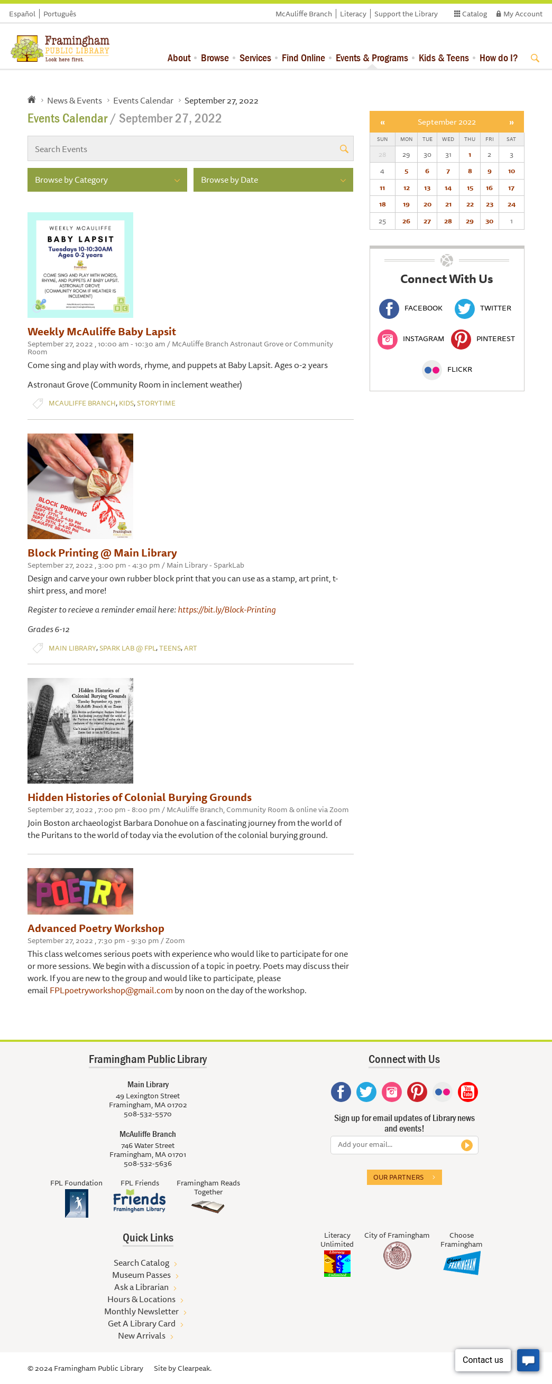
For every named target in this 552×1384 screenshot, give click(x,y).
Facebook (411, 308)
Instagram (411, 338)
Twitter (483, 308)
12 (406, 187)
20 (427, 204)
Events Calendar (143, 100)
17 (511, 187)
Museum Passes (141, 1274)
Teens (170, 648)
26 (406, 220)
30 (489, 220)
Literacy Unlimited (337, 1239)
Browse (215, 57)
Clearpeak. (194, 1368)
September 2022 (447, 122)
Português (59, 14)
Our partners (398, 1177)
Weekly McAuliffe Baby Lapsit (101, 331)
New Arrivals (141, 1335)
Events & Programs (372, 57)
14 (448, 187)
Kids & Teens (444, 57)
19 (406, 204)
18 (382, 204)
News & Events (74, 100)
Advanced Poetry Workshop (95, 928)
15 (470, 187)
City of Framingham (397, 1235)
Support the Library (406, 14)
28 (448, 220)
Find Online (303, 57)
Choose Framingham (461, 1239)
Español (22, 14)
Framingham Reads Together (208, 1187)
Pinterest (483, 338)
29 (470, 220)
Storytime (156, 403)
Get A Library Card (142, 1323)
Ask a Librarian (141, 1287)
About (179, 57)
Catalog (474, 13)
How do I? (499, 57)
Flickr (447, 369)
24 (512, 204)
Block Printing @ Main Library (102, 552)
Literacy (353, 14)
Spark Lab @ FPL (127, 648)
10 (511, 170)
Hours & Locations (141, 1299)
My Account (522, 13)
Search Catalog (141, 1262)
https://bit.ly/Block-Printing (226, 609)
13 (427, 187)
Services (255, 57)
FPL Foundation (76, 1183)
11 (382, 187)
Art (190, 648)
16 (489, 187)
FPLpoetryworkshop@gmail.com (111, 990)
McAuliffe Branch (303, 14)
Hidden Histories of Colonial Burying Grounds (139, 797)
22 (470, 204)
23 (489, 204)
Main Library (72, 648)
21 (448, 204)
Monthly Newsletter (141, 1311)
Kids (126, 403)
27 (427, 220)
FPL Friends (140, 1183)
